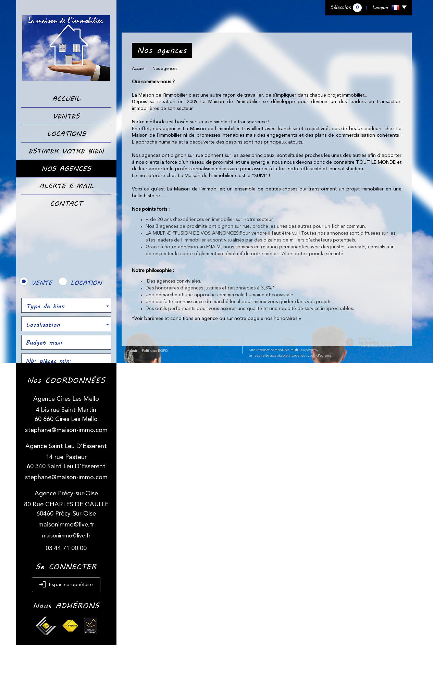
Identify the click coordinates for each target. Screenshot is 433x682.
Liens (213, 626)
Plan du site (132, 626)
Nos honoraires (191, 626)
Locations (66, 133)
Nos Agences (66, 168)
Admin (227, 626)
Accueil (66, 98)
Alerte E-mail (66, 186)
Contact (66, 203)
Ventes (66, 116)
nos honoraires (280, 318)
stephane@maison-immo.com (66, 467)
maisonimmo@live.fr (66, 562)
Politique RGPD (135, 631)
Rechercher (66, 379)
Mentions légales (160, 626)
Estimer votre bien (66, 151)
